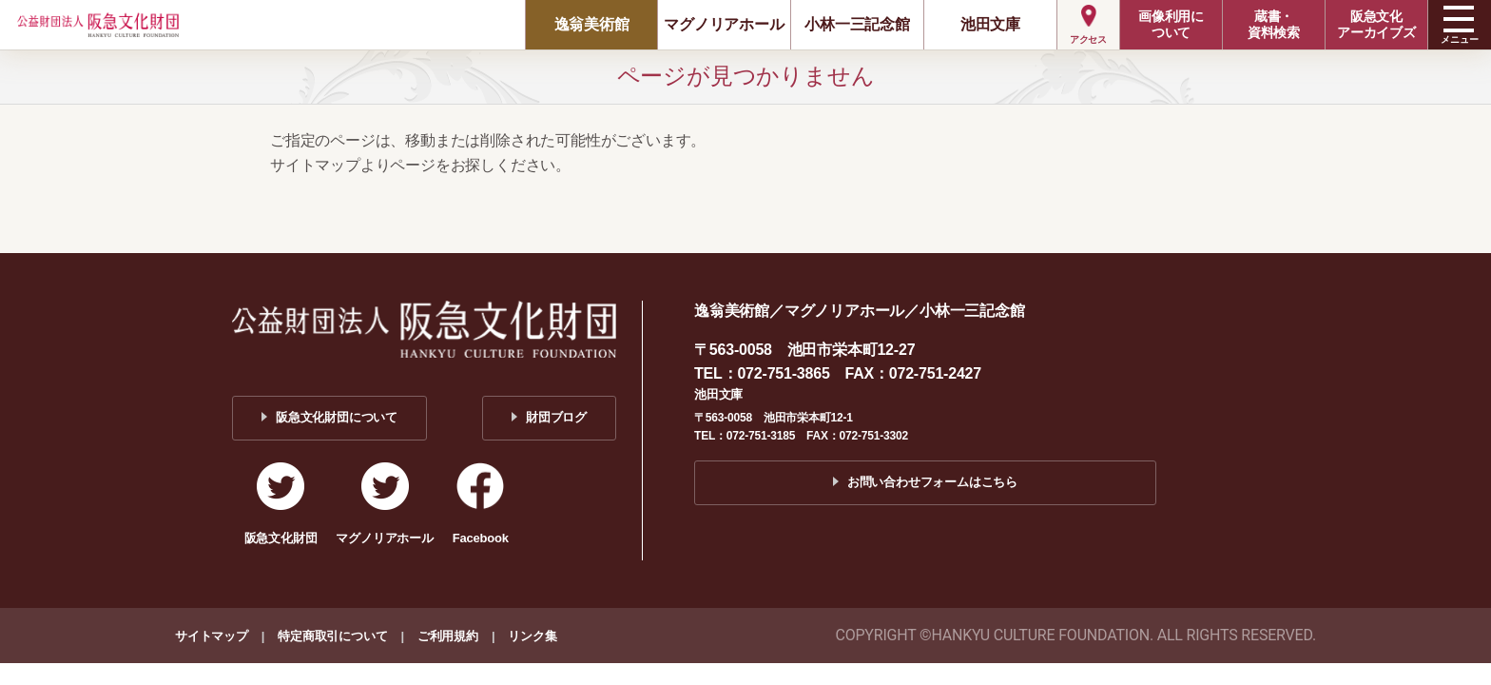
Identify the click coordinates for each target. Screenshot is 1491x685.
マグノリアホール (724, 24)
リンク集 (532, 636)
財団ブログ (556, 417)
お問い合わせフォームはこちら (932, 482)
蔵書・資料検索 (1274, 24)
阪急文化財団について (336, 417)
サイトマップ (211, 636)
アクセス (1088, 39)
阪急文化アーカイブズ (1376, 24)
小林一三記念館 (857, 24)
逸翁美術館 (591, 24)
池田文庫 (990, 24)
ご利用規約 (447, 636)
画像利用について (1171, 24)
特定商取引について (332, 636)
